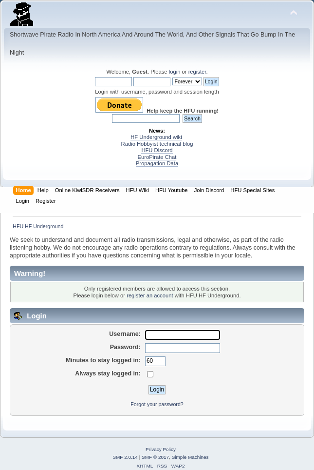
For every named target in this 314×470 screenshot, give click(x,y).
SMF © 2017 (155, 457)
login (175, 72)
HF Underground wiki (156, 137)
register (197, 72)
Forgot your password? (156, 404)
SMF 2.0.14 (125, 457)
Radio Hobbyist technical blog (157, 144)
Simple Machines (190, 457)
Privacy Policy (161, 449)
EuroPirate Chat (157, 157)
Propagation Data (157, 163)
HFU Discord (156, 150)
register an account (150, 295)
